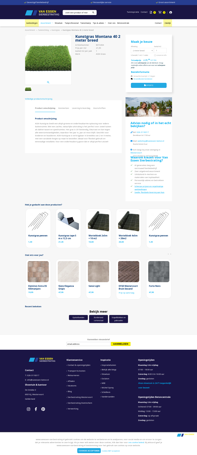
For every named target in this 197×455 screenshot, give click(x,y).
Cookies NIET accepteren (111, 451)
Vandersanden (108, 396)
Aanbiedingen (32, 23)
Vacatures (72, 385)
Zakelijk (168, 23)
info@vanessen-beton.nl (38, 380)
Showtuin (59, 23)
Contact (144, 12)
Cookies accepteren (89, 450)
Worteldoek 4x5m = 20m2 (128, 237)
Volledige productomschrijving (38, 99)
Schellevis (106, 392)
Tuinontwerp (85, 23)
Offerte (148, 85)
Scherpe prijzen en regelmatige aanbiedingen (149, 188)
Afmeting (134, 46)
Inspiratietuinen (109, 365)
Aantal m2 (157, 46)
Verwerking (73, 408)
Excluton (105, 378)
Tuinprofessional (72, 23)
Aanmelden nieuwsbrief (98, 339)
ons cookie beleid (136, 442)
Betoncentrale (123, 23)
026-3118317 (143, 132)
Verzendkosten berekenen (142, 79)
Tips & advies (98, 23)
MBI (103, 383)
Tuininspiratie (133, 12)
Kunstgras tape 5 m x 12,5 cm (67, 237)
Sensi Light (94, 286)
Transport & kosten (76, 371)
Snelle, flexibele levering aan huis (149, 192)
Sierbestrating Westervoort (80, 397)
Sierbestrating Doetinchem (80, 403)
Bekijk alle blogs (109, 369)
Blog (70, 391)
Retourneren (73, 375)
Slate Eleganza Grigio (66, 287)
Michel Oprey (108, 387)
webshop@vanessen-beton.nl (151, 141)
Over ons (111, 23)
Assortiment (46, 23)
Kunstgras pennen (37, 235)
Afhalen (71, 381)
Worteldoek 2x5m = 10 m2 (98, 237)
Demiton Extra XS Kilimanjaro (37, 287)
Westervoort (136, 152)
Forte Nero (155, 286)
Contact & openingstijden (79, 365)
